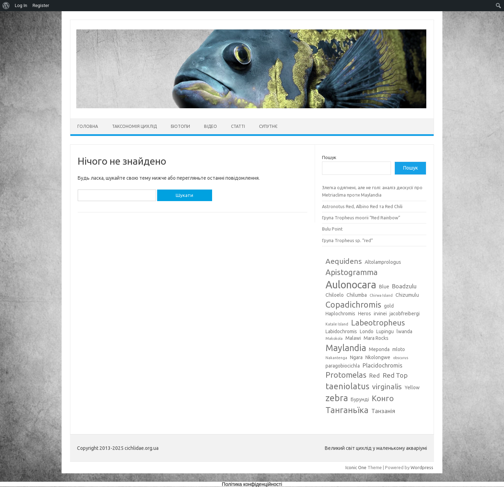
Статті (238, 126)
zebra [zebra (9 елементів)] (337, 398)
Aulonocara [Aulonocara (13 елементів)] (351, 284)
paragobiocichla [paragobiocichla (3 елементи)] (343, 366)
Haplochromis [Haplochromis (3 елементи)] (340, 313)
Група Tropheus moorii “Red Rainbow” (361, 217)
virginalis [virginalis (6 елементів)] (387, 386)
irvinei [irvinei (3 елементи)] (380, 313)
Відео (210, 126)
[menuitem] (6, 5)
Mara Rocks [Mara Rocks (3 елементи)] (376, 338)
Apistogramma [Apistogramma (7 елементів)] (352, 272)
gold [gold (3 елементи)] (389, 306)
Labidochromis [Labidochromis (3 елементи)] (341, 331)
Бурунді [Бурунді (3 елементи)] (360, 399)
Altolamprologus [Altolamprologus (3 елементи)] (383, 262)
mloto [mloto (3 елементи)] (398, 349)
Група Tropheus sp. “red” (347, 240)
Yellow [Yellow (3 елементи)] (412, 387)
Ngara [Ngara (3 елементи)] (356, 357)
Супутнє (268, 126)
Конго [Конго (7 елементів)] (383, 398)
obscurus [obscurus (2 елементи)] (400, 358)
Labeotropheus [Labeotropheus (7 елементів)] (378, 322)
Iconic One (355, 467)
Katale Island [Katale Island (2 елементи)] (337, 324)
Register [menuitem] (41, 5)
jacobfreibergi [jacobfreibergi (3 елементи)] (405, 313)
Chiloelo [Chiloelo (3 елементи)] (335, 295)
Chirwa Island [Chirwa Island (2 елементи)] (381, 295)
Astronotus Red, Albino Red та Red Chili (362, 206)
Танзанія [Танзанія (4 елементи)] (383, 410)
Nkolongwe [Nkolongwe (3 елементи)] (377, 357)
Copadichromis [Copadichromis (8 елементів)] (353, 304)
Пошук (329, 157)
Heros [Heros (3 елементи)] (364, 313)
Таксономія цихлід (134, 126)
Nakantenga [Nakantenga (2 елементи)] (336, 358)
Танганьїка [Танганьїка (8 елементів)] (347, 409)
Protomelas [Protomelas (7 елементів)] (346, 374)
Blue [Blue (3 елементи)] (384, 286)
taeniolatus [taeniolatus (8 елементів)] (347, 386)
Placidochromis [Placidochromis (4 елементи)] (382, 365)
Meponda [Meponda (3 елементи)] (379, 349)
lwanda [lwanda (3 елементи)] (404, 331)
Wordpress (422, 467)
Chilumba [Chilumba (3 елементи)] (356, 295)
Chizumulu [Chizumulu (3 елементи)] (407, 295)
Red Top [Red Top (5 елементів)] (395, 375)
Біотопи (180, 126)
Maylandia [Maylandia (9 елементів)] (346, 348)
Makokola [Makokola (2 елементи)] (334, 338)
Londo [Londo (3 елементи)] (366, 331)
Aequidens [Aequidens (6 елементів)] (344, 261)
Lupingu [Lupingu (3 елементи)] (385, 331)
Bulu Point (332, 228)
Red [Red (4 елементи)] (374, 375)
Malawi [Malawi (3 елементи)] (353, 338)
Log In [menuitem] (21, 5)
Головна (87, 126)
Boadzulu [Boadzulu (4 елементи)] (404, 286)
